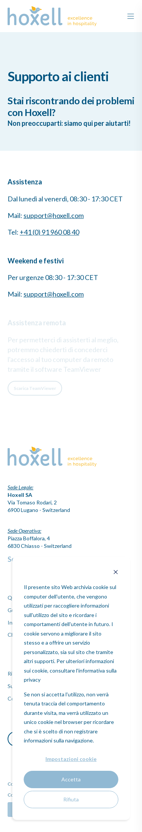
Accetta (71, 779)
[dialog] (71, 688)
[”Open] (130, 16)
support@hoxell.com (53, 215)
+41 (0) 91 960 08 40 (49, 232)
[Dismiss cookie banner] (115, 573)
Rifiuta (71, 799)
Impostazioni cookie (71, 759)
